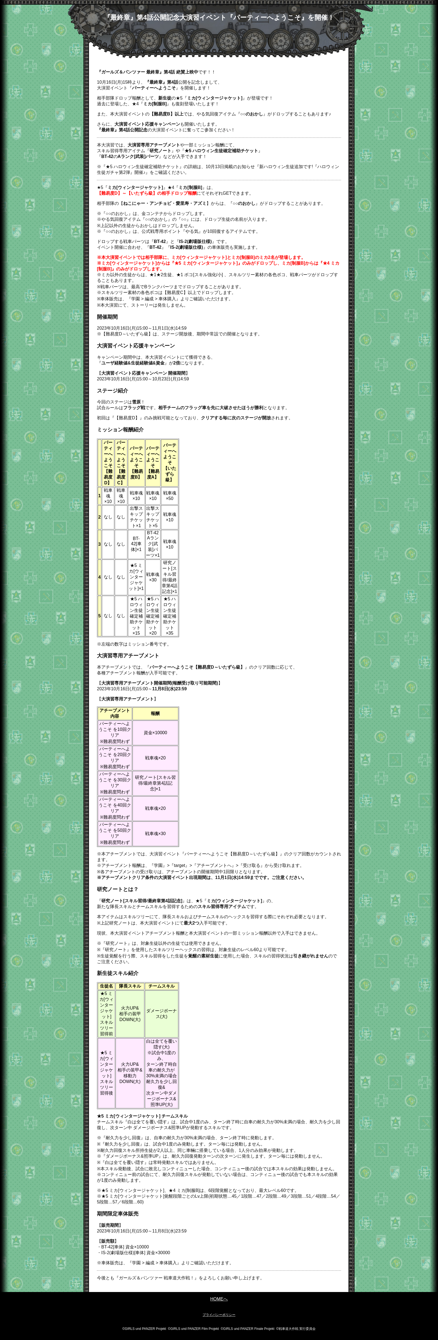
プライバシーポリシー (219, 1315)
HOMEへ (219, 1299)
